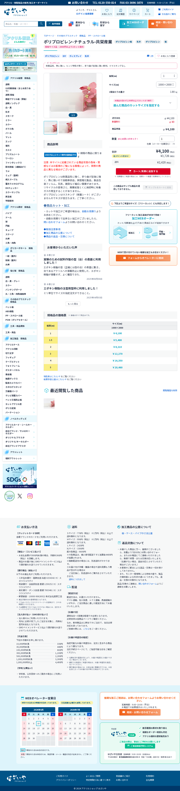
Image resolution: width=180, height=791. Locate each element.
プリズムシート (12, 154)
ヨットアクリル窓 (13, 404)
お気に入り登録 (166, 56)
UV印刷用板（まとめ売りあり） (18, 89)
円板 (7, 225)
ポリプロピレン (52, 55)
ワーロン (9, 158)
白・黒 (8, 107)
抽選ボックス (11, 378)
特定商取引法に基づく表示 (98, 779)
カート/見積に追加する (143, 171)
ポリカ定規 (10, 408)
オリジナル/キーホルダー (17, 441)
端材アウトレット (13, 458)
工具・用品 (10, 332)
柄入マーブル (11, 179)
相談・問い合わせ (161, 23)
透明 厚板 (9, 94)
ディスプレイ (75, 55)
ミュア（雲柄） (12, 175)
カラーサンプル (12, 192)
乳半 (7, 111)
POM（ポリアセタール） (17, 319)
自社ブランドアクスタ (15, 445)
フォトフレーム (12, 365)
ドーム (8, 217)
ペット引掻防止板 (13, 399)
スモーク (9, 115)
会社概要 (150, 779)
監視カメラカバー (13, 382)
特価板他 (9, 200)
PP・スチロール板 (13, 315)
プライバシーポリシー (66, 779)
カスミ (8, 149)
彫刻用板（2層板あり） (16, 166)
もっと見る (73, 303)
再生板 (8, 196)
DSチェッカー (11, 187)
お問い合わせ (78, 2)
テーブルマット (12, 361)
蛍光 (7, 145)
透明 (7, 84)
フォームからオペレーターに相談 (143, 258)
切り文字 (9, 353)
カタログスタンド (13, 386)
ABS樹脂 (9, 311)
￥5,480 (117, 340)
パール (8, 132)
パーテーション (12, 412)
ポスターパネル (12, 370)
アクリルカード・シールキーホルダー (18, 425)
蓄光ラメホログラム (14, 183)
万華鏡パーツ (11, 391)
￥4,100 (117, 333)
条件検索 (54, 23)
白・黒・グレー (12, 281)
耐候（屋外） (11, 260)
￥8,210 (117, 346)
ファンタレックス (13, 162)
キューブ (9, 229)
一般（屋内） (11, 255)
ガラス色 (9, 128)
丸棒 (7, 238)
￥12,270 (117, 353)
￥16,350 (117, 360)
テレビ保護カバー (13, 395)
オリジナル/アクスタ (15, 437)
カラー (8, 124)
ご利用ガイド (62, 775)
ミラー (8, 120)
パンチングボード (13, 289)
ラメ (7, 171)
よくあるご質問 (93, 775)
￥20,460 (117, 367)
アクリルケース (12, 344)
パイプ (8, 213)
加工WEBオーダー (133, 23)
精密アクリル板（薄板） (16, 99)
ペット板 (9, 307)
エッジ (8, 141)
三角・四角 (10, 242)
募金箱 (8, 374)
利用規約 (150, 775)
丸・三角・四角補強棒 (15, 293)
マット (8, 137)
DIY (64, 55)
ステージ (9, 234)
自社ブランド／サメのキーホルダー (17, 432)
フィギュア (10, 357)
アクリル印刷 (11, 348)
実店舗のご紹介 (123, 775)
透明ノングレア (12, 103)
